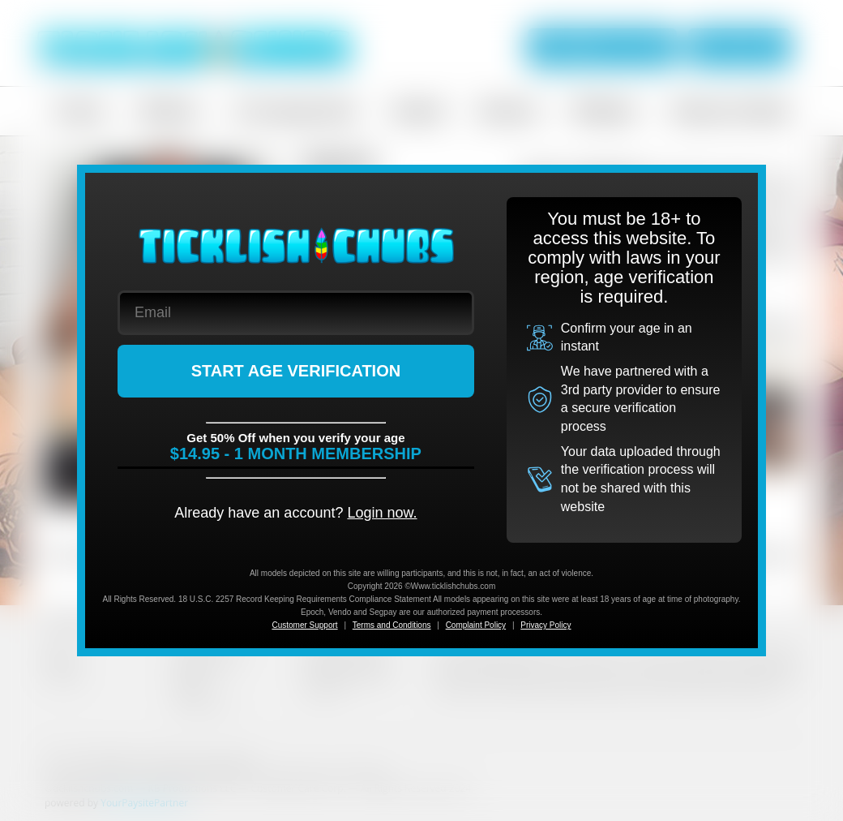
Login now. (382, 513)
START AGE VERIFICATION (296, 371)
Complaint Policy (476, 625)
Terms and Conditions (392, 625)
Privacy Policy (545, 625)
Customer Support (304, 625)
